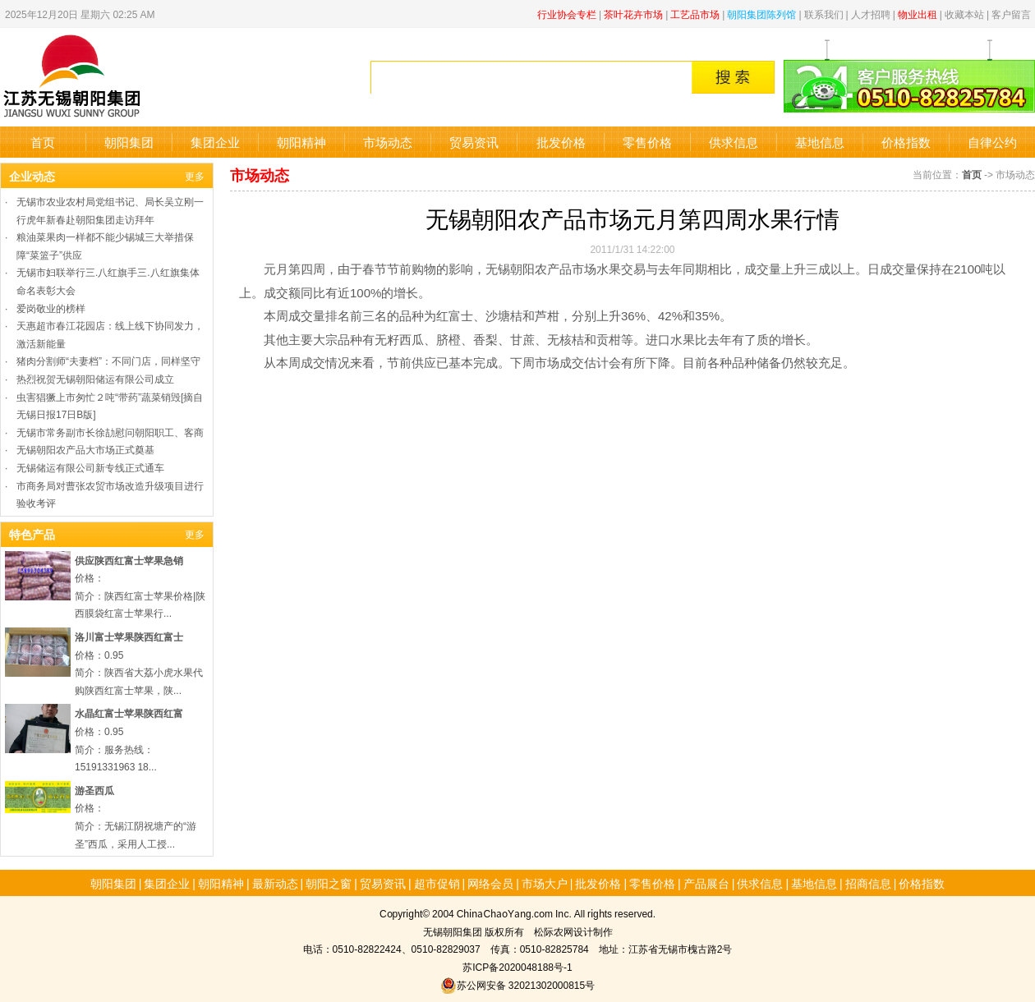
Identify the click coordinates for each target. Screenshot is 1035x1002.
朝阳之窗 (329, 883)
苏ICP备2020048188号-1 (517, 966)
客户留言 (1011, 14)
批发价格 (561, 141)
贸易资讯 (474, 141)
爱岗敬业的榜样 (50, 308)
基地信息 (819, 141)
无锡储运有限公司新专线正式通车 (90, 467)
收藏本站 (964, 14)
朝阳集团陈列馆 (761, 14)
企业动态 (32, 176)
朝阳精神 (301, 141)
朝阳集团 (129, 141)
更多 (195, 175)
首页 (42, 141)
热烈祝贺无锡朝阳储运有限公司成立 (95, 378)
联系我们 (824, 14)
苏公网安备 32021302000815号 (517, 984)
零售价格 (647, 141)
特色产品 (32, 534)
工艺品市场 (695, 14)
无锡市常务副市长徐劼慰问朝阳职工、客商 (110, 432)
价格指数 (906, 141)
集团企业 (215, 141)
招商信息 (868, 883)
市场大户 (545, 883)
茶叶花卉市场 (633, 14)
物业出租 (917, 14)
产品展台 (706, 883)
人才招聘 (870, 14)
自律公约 (992, 141)
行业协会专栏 (566, 14)
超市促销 (437, 883)
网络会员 (490, 883)
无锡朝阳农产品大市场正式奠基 (85, 449)
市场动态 (387, 141)
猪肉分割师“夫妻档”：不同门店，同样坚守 (108, 360)
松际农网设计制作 (573, 931)
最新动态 (275, 883)
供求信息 (733, 141)
